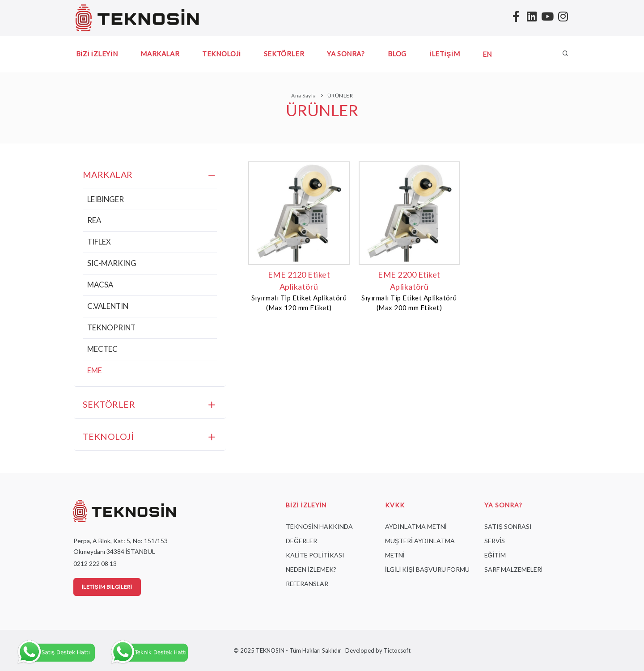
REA (94, 220)
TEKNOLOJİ (221, 54)
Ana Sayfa (303, 95)
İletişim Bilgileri (107, 586)
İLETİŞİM (444, 54)
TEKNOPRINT (111, 327)
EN (487, 54)
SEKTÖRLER (284, 54)
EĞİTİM (495, 555)
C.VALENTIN (107, 306)
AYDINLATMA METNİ (416, 526)
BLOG (397, 54)
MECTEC (102, 349)
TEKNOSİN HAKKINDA (319, 526)
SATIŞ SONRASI (508, 526)
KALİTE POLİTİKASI (315, 555)
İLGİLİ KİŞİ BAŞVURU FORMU (427, 569)
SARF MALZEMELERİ (513, 569)
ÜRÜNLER (340, 95)
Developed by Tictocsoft (377, 650)
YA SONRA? (345, 54)
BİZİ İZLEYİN (97, 54)
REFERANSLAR (307, 583)
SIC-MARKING (111, 263)
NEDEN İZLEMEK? (311, 569)
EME (94, 370)
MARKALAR (159, 54)
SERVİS (494, 540)
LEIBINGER (105, 199)
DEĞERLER (301, 540)
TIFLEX (99, 241)
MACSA (100, 284)
